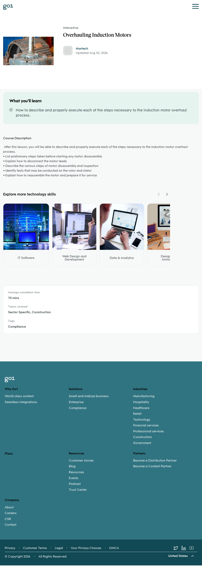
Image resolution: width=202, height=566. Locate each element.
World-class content (19, 397)
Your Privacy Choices (86, 548)
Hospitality (141, 403)
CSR (8, 519)
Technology (141, 420)
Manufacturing (143, 397)
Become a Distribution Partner (155, 461)
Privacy (10, 548)
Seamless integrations (21, 403)
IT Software (26, 258)
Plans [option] (9, 454)
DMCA (114, 548)
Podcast (75, 484)
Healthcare (141, 408)
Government (142, 443)
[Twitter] (177, 548)
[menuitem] (37, 400)
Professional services (148, 432)
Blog (72, 467)
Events (73, 478)
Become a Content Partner (152, 467)
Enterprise (76, 403)
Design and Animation (169, 258)
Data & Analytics (122, 258)
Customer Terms (35, 548)
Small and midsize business (89, 397)
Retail (137, 414)
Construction (142, 437)
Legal (59, 548)
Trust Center (78, 490)
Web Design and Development (74, 258)
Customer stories (81, 461)
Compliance (77, 408)
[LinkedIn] (185, 548)
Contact (10, 525)
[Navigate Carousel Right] (167, 195)
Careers (11, 513)
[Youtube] (193, 548)
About (9, 508)
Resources (76, 473)
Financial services (146, 426)
